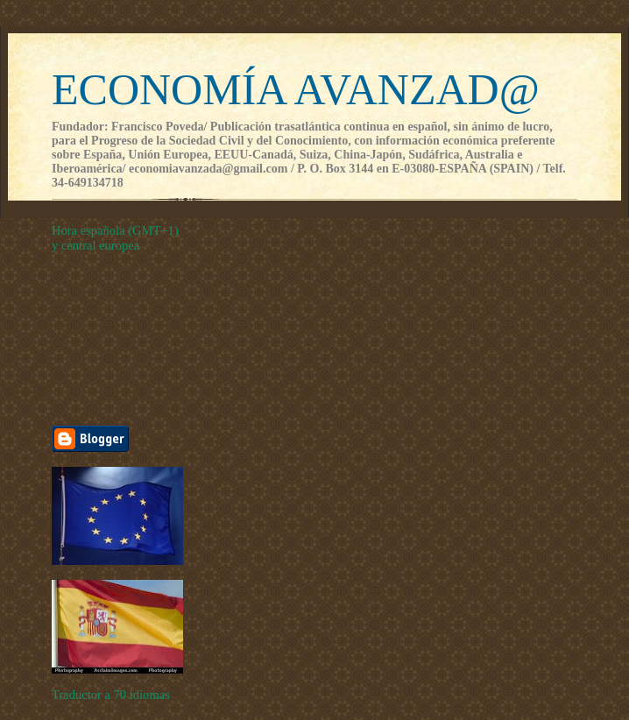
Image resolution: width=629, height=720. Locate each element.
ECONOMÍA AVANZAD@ (296, 89)
